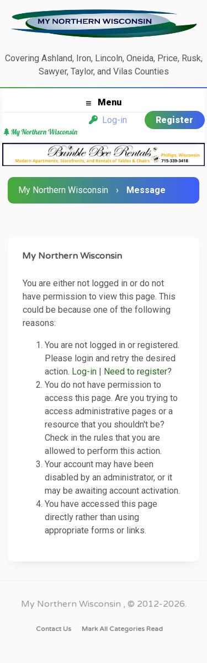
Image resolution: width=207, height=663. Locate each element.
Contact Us (53, 629)
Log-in (108, 120)
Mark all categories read (122, 629)
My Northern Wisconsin (63, 190)
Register (174, 120)
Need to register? (138, 371)
